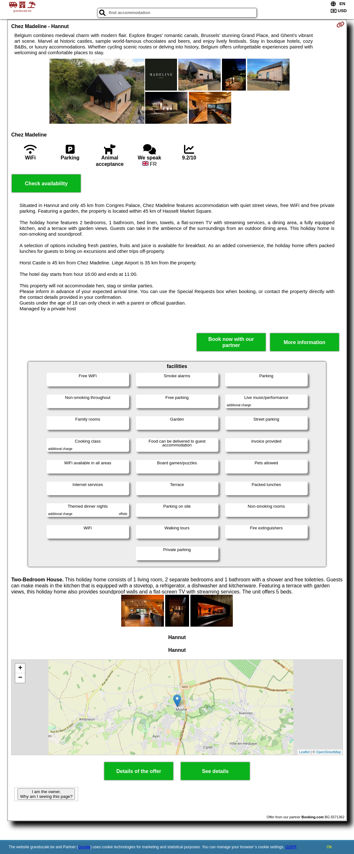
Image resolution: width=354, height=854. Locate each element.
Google (84, 847)
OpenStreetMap (328, 752)
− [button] (20, 678)
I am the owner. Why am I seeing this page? (46, 794)
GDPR (291, 847)
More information (304, 342)
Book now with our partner (231, 342)
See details (215, 771)
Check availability (46, 183)
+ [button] (20, 668)
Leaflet (304, 752)
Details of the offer (138, 771)
